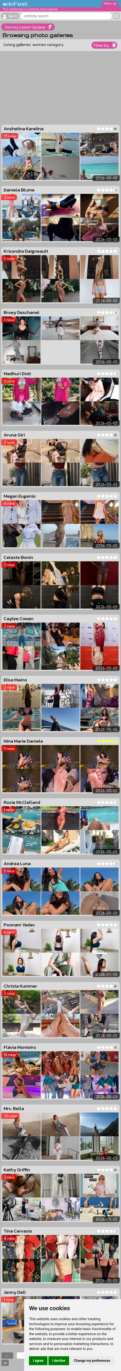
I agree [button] (38, 1361)
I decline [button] (58, 1361)
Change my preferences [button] (92, 1361)
